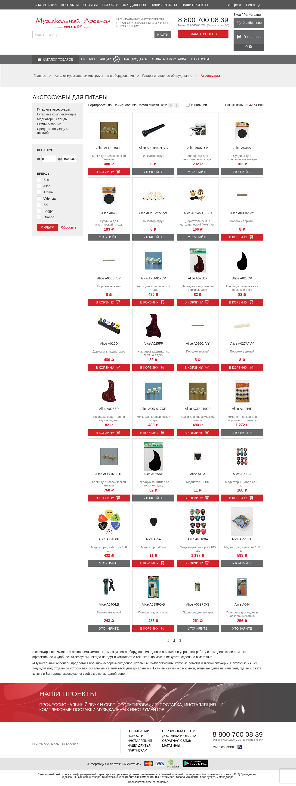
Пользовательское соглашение (148, 782)
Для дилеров (134, 5)
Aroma (48, 192)
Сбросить (69, 227)
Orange (48, 217)
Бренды (88, 59)
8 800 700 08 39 (203, 20)
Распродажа (135, 59)
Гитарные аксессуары (53, 109)
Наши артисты (164, 5)
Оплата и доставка (169, 59)
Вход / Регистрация (248, 14)
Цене (164, 105)
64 (255, 105)
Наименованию (125, 105)
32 (251, 105)
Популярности (148, 105)
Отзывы (90, 5)
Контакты (70, 5)
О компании (46, 5)
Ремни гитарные (49, 124)
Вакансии (200, 59)
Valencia (49, 198)
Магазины (171, 745)
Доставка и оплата (179, 736)
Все (261, 105)
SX (45, 205)
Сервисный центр (178, 731)
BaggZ (48, 211)
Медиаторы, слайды (52, 119)
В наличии (199, 105)
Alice (46, 186)
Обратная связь (176, 741)
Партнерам (137, 750)
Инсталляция (139, 741)
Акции (105, 59)
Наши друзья (139, 745)
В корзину (105, 172)
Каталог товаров (58, 59)
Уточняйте (153, 172)
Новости (110, 5)
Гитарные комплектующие (57, 114)
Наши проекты (195, 5)
